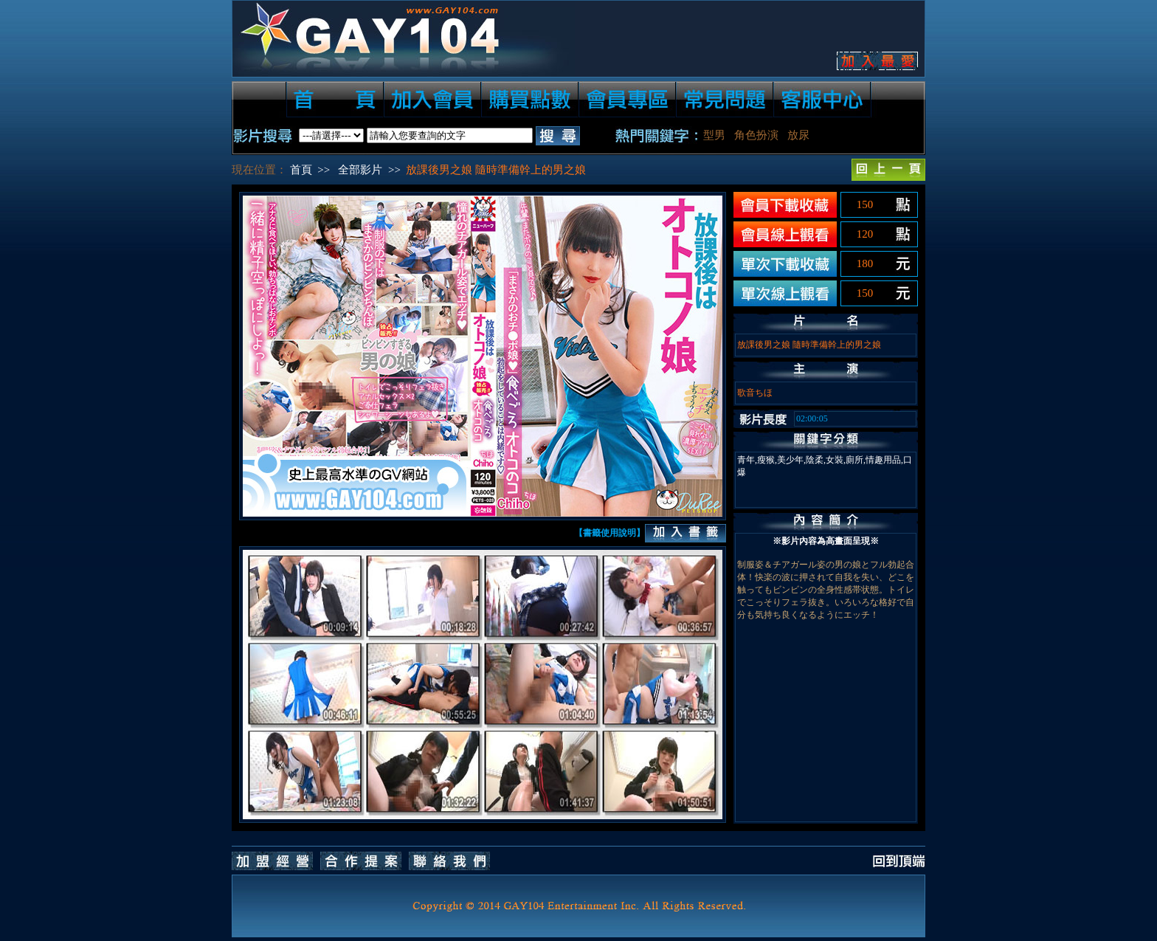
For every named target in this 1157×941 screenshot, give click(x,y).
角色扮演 (756, 135)
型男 (714, 135)
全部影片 (360, 170)
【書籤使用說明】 (609, 533)
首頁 (301, 170)
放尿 (798, 135)
